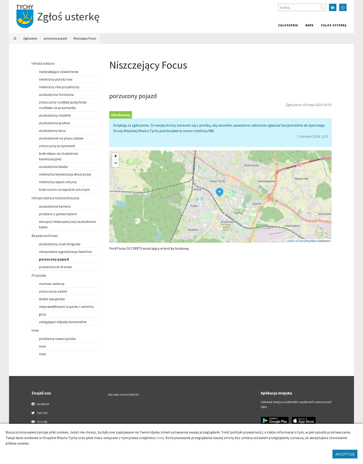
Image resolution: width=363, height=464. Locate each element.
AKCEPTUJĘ (344, 454)
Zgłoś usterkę (334, 25)
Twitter (39, 413)
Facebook (40, 404)
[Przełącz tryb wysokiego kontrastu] (332, 7)
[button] (219, 192)
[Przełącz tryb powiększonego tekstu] (343, 7)
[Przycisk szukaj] (322, 7)
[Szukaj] (302, 7)
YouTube (39, 422)
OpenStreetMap (307, 241)
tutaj (160, 437)
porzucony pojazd (55, 38)
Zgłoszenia (288, 25)
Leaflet (290, 241)
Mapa (309, 25)
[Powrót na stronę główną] (15, 38)
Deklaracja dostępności (123, 394)
